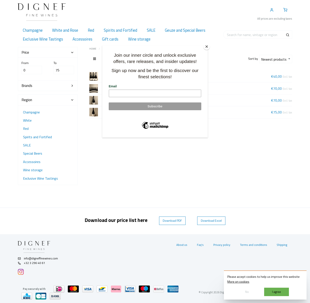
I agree (276, 291)
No (247, 291)
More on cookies (238, 281)
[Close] (206, 46)
